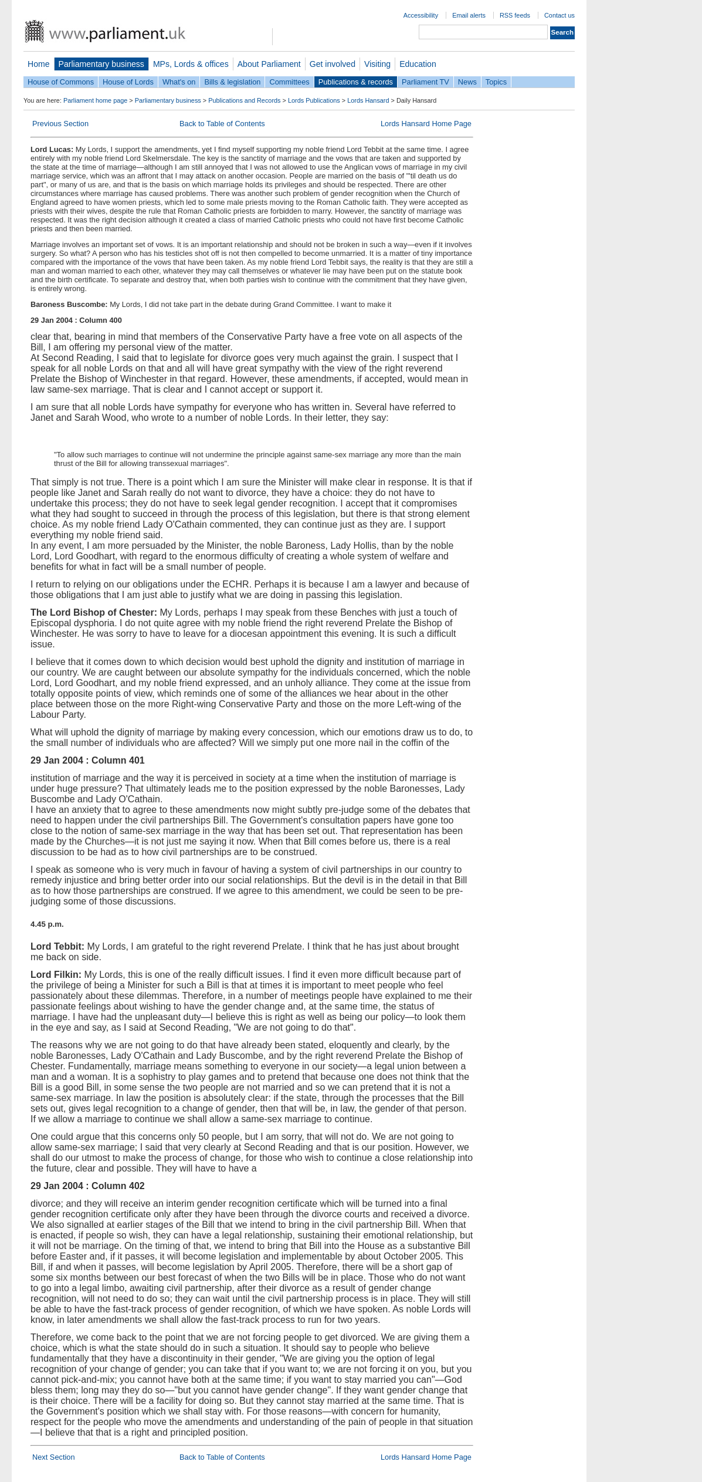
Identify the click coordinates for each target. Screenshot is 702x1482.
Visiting (377, 64)
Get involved (332, 64)
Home (39, 64)
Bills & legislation (232, 81)
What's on (179, 81)
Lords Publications (314, 100)
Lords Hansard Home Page (426, 123)
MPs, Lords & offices (191, 64)
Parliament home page (95, 100)
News (467, 81)
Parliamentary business (101, 64)
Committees (289, 81)
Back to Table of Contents (222, 123)
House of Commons (61, 81)
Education (417, 64)
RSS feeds (515, 15)
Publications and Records (244, 100)
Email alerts (469, 15)
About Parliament (269, 64)
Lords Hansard (368, 100)
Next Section (53, 1457)
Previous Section (60, 123)
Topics (496, 81)
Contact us (559, 15)
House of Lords (128, 81)
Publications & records (355, 81)
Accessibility (420, 15)
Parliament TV (425, 81)
